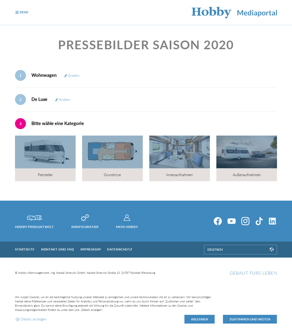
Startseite (25, 249)
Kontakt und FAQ (57, 249)
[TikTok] (259, 221)
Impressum (91, 249)
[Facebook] (218, 221)
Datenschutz (119, 249)
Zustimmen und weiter (250, 319)
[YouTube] (232, 221)
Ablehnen (199, 319)
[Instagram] (245, 221)
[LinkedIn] (273, 221)
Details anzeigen (33, 319)
